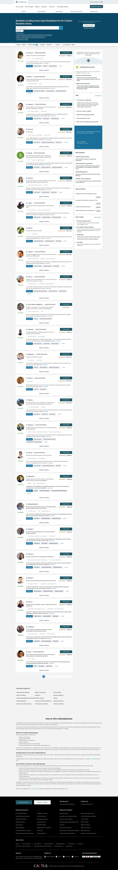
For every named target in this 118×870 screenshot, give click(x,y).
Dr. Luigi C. (29, 203)
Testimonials (71, 843)
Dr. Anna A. (29, 277)
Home (17, 843)
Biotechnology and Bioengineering (69, 822)
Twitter (58, 856)
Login (101, 2)
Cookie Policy (69, 846)
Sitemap (80, 843)
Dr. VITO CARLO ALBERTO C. (34, 304)
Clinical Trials (44, 414)
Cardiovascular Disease (41, 704)
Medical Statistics (37, 439)
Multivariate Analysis (57, 567)
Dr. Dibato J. (29, 400)
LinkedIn (75, 856)
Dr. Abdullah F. (30, 476)
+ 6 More (29, 493)
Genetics (62, 825)
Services (52, 7)
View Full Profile (44, 70)
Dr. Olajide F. (30, 529)
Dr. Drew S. (29, 228)
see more (46, 63)
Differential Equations (45, 518)
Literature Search (41, 822)
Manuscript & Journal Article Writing (34, 441)
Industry (49, 44)
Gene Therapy (49, 666)
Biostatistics (29, 66)
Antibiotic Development (57, 167)
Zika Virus (36, 389)
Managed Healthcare (53, 543)
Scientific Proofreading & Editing (68, 816)
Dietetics (18, 37)
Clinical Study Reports (65, 828)
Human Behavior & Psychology (40, 291)
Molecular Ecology (46, 217)
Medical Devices (64, 813)
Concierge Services (62, 7)
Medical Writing (20, 828)
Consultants (59, 11)
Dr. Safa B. (29, 153)
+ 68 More (65, 518)
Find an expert (29, 7)
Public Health (37, 142)
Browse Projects (60, 843)
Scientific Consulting (21, 819)
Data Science (53, 192)
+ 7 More (66, 167)
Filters (17, 44)
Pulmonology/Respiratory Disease (38, 37)
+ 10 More (65, 142)
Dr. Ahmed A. (30, 425)
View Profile (20, 61)
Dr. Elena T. (29, 77)
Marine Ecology (37, 217)
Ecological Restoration (38, 241)
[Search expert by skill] (39, 28)
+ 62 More (29, 293)
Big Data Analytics (38, 343)
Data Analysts (41, 11)
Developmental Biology (21, 35)
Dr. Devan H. (29, 129)
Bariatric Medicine (25, 37)
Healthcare (58, 465)
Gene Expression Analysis (39, 90)
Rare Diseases (40, 35)
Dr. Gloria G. (29, 53)
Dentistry (36, 318)
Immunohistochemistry (61, 90)
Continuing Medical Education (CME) (58, 490)
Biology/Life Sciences (46, 167)
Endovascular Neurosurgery (48, 465)
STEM (35, 666)
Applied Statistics (52, 66)
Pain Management (21, 701)
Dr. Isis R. (29, 652)
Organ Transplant (48, 35)
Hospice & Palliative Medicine (43, 701)
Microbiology (36, 167)
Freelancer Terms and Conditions (42, 846)
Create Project (66, 52)
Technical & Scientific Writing (49, 439)
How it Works (37, 843)
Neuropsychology (54, 118)
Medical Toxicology (32, 35)
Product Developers (76, 11)
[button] (88, 100)
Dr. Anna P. (29, 452)
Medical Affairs (85, 822)
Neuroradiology (37, 465)
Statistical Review (45, 192)
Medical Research (41, 833)
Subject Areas (33, 45)
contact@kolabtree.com (87, 804)
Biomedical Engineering (87, 813)
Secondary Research (42, 819)
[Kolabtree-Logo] (21, 2)
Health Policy (58, 142)
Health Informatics (38, 266)
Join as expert (94, 2)
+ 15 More (56, 666)
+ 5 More (45, 441)
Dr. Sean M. (29, 178)
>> (71, 676)
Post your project (34, 788)
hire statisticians (93, 758)
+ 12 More (29, 93)
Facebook (66, 856)
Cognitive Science (62, 291)
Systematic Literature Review (45, 318)
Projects (37, 7)
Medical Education (59, 701)
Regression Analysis (56, 518)
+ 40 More (62, 616)
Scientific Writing (41, 816)
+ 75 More (66, 567)
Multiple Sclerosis (37, 118)
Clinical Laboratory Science (23, 704)
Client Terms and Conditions (23, 846)
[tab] (88, 100)
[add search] (61, 28)
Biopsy (26, 39)
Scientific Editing (41, 825)
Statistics (45, 66)
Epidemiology (43, 389)
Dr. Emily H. (29, 378)
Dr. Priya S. (29, 602)
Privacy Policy (58, 846)
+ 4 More (60, 66)
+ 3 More (65, 241)
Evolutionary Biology (56, 217)
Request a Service (96, 7)
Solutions (44, 7)
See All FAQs (98, 95)
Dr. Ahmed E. (30, 329)
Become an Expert (42, 802)
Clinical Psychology (53, 291)
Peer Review (55, 641)
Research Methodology (44, 490)
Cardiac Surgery (20, 39)
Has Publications (67, 44)
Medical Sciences (55, 343)
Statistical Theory (37, 66)
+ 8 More (60, 192)
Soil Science (58, 241)
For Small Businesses (21, 813)
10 (65, 676)
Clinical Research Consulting (23, 830)
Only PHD (58, 44)
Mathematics (36, 518)
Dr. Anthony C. (30, 627)
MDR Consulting (85, 825)
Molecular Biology (50, 90)
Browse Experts (48, 843)
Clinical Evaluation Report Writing (24, 833)
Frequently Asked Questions (67, 804)
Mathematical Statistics (54, 367)
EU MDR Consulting (42, 813)
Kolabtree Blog (49, 856)
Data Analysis (46, 118)
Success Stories (26, 843)
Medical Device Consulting (44, 828)
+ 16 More (63, 343)
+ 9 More (67, 591)
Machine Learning (47, 266)
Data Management (46, 616)
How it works (19, 7)
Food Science (19, 825)
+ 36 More (63, 266)
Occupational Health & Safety (48, 142)
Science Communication (66, 819)
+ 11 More (63, 118)
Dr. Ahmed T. (30, 578)
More (73, 44)
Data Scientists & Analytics (23, 816)
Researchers (94, 11)
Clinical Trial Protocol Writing (88, 816)
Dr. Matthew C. (30, 354)
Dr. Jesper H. (30, 104)
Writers (24, 11)
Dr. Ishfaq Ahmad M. (32, 504)
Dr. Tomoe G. (30, 554)
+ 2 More (64, 465)
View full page (97, 217)
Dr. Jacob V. (29, 252)
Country (24, 44)
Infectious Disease (59, 704)
